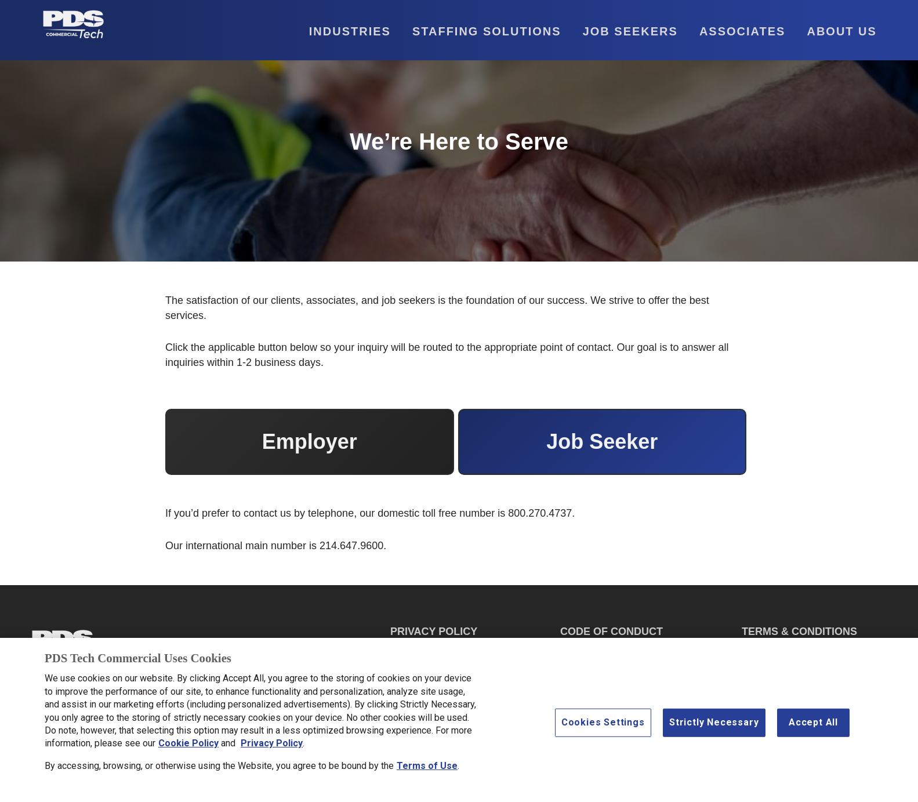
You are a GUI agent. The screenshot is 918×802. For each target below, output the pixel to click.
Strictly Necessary (714, 725)
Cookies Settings (603, 725)
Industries (350, 31)
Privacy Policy (272, 746)
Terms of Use (427, 768)
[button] (340, 31)
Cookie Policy (188, 746)
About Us (841, 31)
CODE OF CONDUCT (611, 631)
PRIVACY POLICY (433, 631)
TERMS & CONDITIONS (799, 631)
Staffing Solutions (486, 31)
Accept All (813, 725)
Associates (742, 31)
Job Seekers (630, 31)
